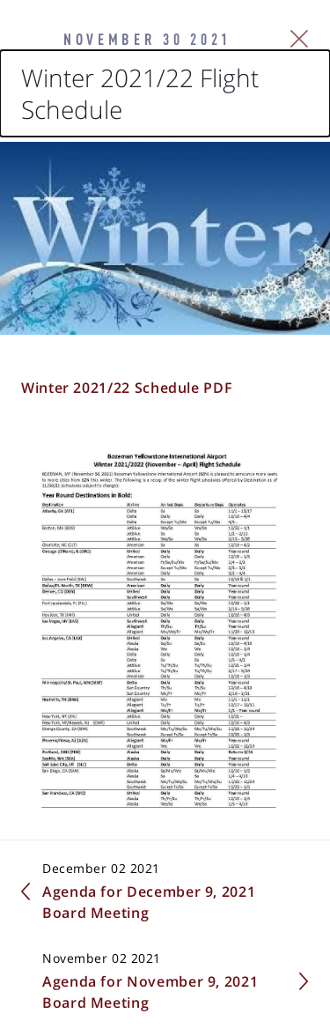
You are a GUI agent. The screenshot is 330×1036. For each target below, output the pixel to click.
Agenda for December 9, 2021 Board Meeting (148, 902)
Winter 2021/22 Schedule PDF (126, 387)
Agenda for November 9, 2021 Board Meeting (150, 992)
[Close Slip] (299, 39)
